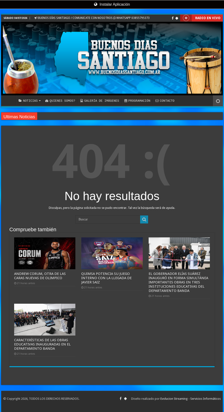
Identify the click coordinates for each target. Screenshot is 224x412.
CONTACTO (164, 101)
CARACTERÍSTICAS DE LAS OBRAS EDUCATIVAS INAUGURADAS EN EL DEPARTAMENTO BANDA (42, 344)
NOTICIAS (28, 101)
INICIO (10, 100)
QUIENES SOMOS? (60, 101)
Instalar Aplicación (112, 4)
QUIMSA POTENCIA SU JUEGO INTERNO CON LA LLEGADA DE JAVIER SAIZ (106, 278)
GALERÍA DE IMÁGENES (99, 101)
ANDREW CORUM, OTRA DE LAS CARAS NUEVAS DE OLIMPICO (40, 276)
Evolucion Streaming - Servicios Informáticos (190, 398)
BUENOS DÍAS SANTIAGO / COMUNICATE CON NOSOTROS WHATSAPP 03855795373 (92, 18)
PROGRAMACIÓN (137, 101)
